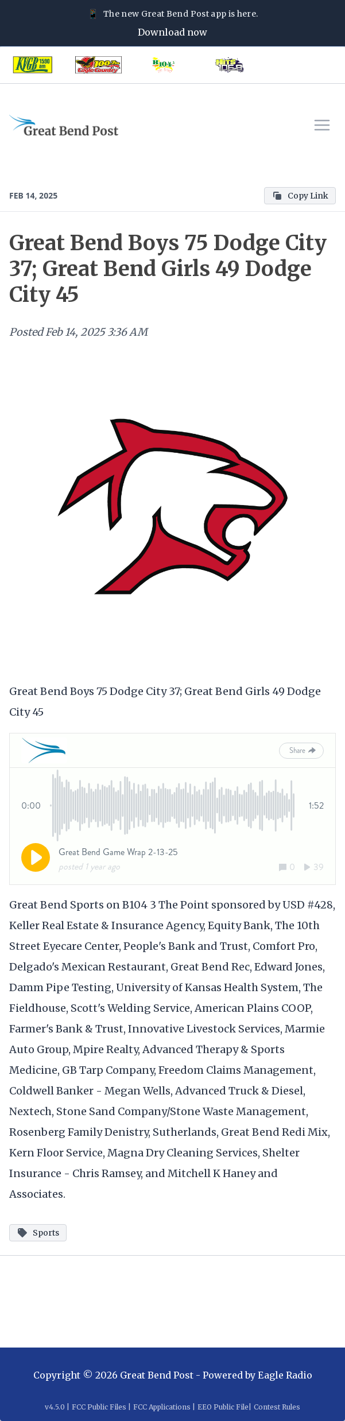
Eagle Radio (285, 1375)
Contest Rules (277, 1407)
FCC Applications (162, 1407)
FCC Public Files (99, 1407)
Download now (172, 32)
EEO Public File (223, 1407)
